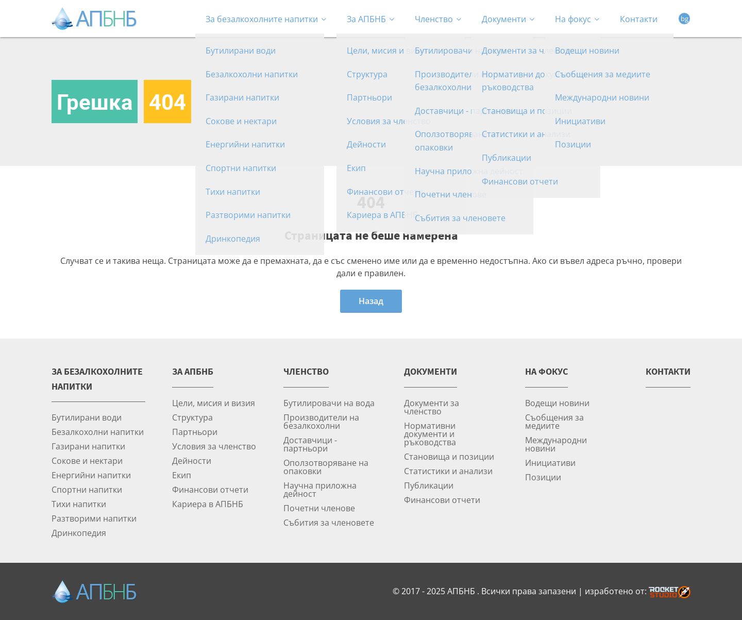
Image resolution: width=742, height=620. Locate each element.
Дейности (191, 460)
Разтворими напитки (94, 518)
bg (684, 18)
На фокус (577, 18)
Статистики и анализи (448, 470)
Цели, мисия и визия (213, 402)
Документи (508, 18)
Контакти (638, 18)
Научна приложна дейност (320, 489)
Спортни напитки (87, 489)
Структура (192, 417)
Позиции (543, 477)
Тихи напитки (79, 503)
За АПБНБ (370, 18)
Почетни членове (319, 507)
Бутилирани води (87, 417)
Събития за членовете (328, 522)
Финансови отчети (210, 489)
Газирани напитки (88, 446)
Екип (181, 475)
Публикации (428, 485)
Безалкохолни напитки (98, 431)
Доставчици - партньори (310, 444)
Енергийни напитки (91, 475)
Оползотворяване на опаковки (325, 466)
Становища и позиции (449, 456)
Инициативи (550, 462)
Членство (438, 18)
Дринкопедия (79, 532)
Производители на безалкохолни (321, 421)
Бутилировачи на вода (329, 402)
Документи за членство (431, 406)
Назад (371, 301)
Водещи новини (557, 402)
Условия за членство (214, 446)
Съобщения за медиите (554, 421)
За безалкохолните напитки (266, 18)
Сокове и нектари (87, 460)
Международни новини (556, 444)
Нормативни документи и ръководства (430, 433)
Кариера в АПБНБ (207, 503)
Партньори (194, 431)
